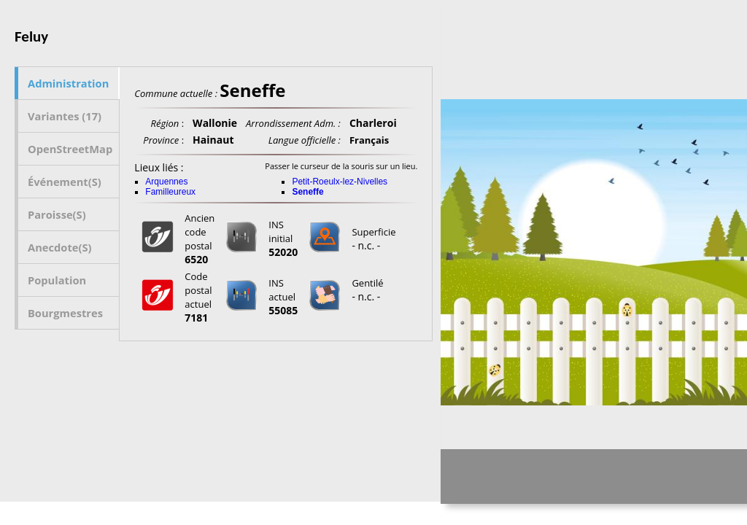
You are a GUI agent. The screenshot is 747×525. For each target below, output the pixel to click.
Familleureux (170, 192)
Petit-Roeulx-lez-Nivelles (339, 181)
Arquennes (166, 181)
